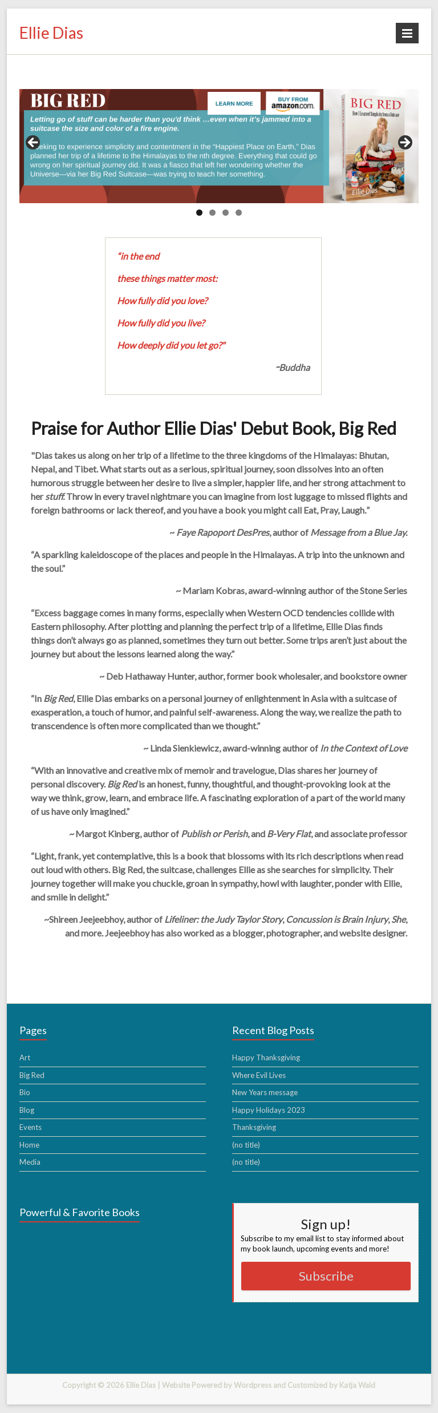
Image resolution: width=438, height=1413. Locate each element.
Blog (26, 1110)
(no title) (246, 1144)
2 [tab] (212, 212)
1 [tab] (199, 212)
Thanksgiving (254, 1127)
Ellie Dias (51, 32)
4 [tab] (239, 212)
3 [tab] (225, 212)
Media (29, 1161)
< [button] (33, 143)
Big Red (31, 1075)
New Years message (265, 1092)
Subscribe (326, 1275)
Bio (24, 1092)
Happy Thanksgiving (266, 1057)
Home (29, 1144)
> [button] (404, 143)
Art (24, 1057)
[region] (219, 146)
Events (30, 1127)
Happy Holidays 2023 (268, 1110)
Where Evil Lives (259, 1075)
